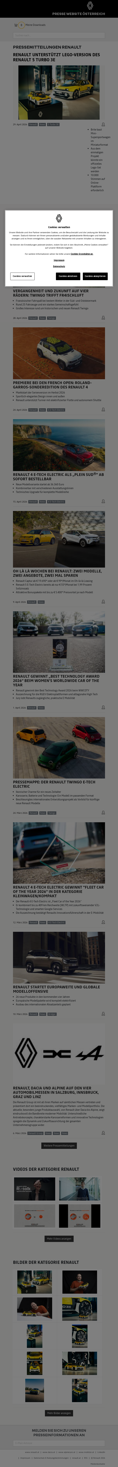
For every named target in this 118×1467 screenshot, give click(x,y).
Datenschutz (59, 266)
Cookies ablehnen (68, 276)
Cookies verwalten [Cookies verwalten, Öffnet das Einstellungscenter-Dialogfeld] (22, 276)
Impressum (59, 260)
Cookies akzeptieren (95, 276)
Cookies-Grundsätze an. (82, 254)
